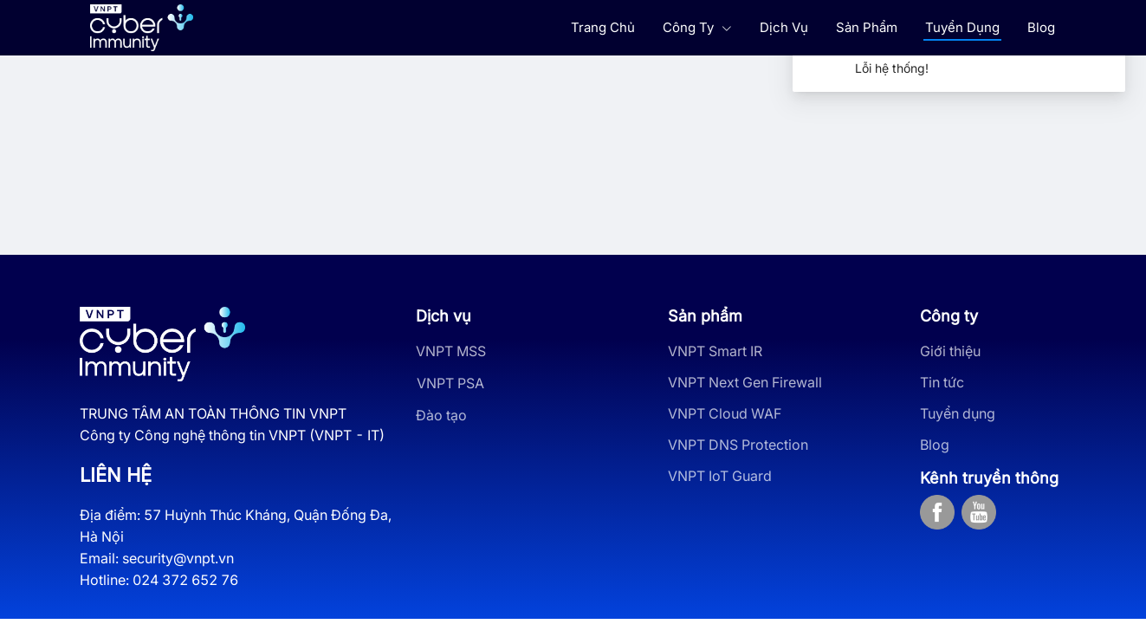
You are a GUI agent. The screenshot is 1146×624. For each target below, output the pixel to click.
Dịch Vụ (784, 27)
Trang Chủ (603, 27)
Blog (1041, 27)
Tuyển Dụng (962, 27)
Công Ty (697, 27)
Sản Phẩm (866, 27)
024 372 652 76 (185, 579)
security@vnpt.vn (178, 558)
